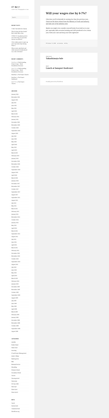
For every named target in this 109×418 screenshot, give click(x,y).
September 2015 (15, 197)
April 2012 (14, 228)
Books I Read (14, 345)
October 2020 (15, 128)
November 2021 (15, 97)
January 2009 (14, 317)
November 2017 (15, 186)
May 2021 (14, 108)
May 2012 (14, 225)
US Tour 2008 (14, 384)
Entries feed (14, 406)
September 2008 (15, 328)
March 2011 (14, 247)
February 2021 (15, 116)
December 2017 (15, 183)
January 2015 (14, 214)
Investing (13, 350)
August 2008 (14, 331)
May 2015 (14, 206)
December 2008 (15, 320)
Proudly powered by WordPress (54, 81)
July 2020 (13, 136)
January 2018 (14, 181)
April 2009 (14, 309)
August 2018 (14, 172)
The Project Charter (23, 74)
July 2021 (13, 102)
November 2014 (15, 217)
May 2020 (14, 141)
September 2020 (15, 130)
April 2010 (14, 275)
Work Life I (14, 389)
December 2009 (15, 286)
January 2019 (14, 158)
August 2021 (14, 100)
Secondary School (16, 373)
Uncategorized (15, 378)
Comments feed (15, 408)
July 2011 (13, 239)
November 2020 (15, 125)
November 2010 (15, 256)
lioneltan (13, 74)
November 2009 (15, 289)
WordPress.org (15, 411)
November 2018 (15, 164)
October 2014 (15, 220)
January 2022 (14, 94)
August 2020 (14, 133)
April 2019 (14, 150)
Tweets (13, 375)
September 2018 (15, 169)
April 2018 (14, 175)
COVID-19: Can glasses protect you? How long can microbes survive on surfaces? (19, 37)
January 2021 (14, 119)
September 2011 (15, 234)
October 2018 (15, 167)
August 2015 (14, 200)
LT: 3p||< (15, 7)
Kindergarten (15, 359)
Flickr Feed (14, 347)
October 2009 (15, 292)
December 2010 (15, 253)
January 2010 (14, 284)
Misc (12, 361)
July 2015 (13, 203)
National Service (15, 364)
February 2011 (15, 250)
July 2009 (13, 300)
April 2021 (14, 111)
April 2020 (14, 144)
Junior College (15, 356)
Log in (13, 403)
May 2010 (14, 273)
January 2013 (14, 222)
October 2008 (15, 326)
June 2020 (14, 139)
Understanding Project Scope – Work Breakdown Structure (18, 64)
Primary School (15, 370)
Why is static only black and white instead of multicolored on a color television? (19, 49)
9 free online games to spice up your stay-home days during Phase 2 (19, 43)
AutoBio (13, 342)
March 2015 (14, 208)
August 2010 (14, 264)
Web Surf (13, 386)
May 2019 (14, 147)
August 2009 (14, 298)
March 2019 (14, 153)
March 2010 (14, 278)
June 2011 (14, 242)
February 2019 (15, 155)
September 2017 (15, 192)
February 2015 (15, 211)
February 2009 (15, 314)
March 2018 (14, 178)
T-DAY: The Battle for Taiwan (19, 28)
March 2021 (14, 114)
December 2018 (15, 161)
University (14, 381)
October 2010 (15, 259)
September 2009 (15, 295)
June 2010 (14, 270)
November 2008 (15, 323)
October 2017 (15, 189)
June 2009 (14, 303)
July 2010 (13, 267)
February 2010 (15, 281)
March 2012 (14, 231)
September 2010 (15, 261)
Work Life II (14, 392)
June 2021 (14, 105)
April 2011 (14, 245)
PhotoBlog (14, 367)
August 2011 (14, 236)
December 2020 (15, 122)
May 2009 (14, 306)
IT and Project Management (18, 353)
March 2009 (14, 312)
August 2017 (14, 194)
